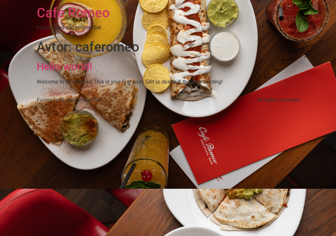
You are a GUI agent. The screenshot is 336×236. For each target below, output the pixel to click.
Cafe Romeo (73, 13)
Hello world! (64, 66)
